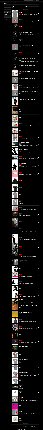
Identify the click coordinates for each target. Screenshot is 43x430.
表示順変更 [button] (27, 6)
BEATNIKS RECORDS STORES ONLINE (8, 0)
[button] (25, 424)
